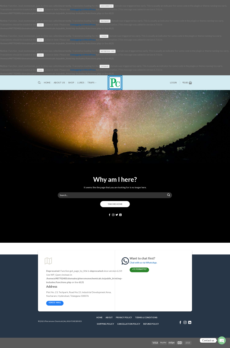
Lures (80, 82)
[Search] (39, 83)
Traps (91, 82)
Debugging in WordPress (83, 9)
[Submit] (169, 195)
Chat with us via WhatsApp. (143, 262)
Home (47, 82)
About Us (59, 82)
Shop (71, 82)
